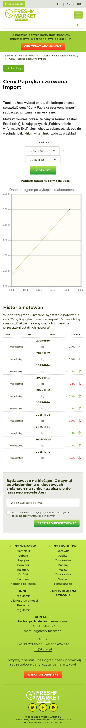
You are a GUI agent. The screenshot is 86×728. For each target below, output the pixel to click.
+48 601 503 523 (43, 626)
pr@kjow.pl (43, 649)
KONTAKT (43, 617)
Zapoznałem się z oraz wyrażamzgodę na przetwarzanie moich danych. (41, 514)
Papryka (23, 560)
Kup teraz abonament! (43, 46)
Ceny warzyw (23, 546)
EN (68, 4)
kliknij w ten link (36, 133)
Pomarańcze (63, 583)
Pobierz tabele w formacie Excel (46, 180)
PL (58, 4)
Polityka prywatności (23, 600)
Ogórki (23, 574)
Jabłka (62, 555)
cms (38, 722)
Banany (63, 565)
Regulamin (23, 595)
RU (79, 4)
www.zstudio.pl (52, 722)
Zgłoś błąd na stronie (62, 593)
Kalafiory (23, 569)
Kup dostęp (16, 346)
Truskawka (63, 560)
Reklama (23, 605)
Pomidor (23, 565)
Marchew (23, 579)
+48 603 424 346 (56, 644)
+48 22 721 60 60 (30, 644)
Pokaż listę (13, 68)
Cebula (23, 555)
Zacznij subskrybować (56, 523)
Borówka (63, 550)
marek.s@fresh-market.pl (43, 631)
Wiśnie (63, 579)
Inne (23, 591)
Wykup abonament (43, 674)
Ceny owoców (63, 546)
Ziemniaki (23, 550)
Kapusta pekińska (23, 583)
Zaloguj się (15, 4)
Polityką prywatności (43, 512)
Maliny (63, 569)
